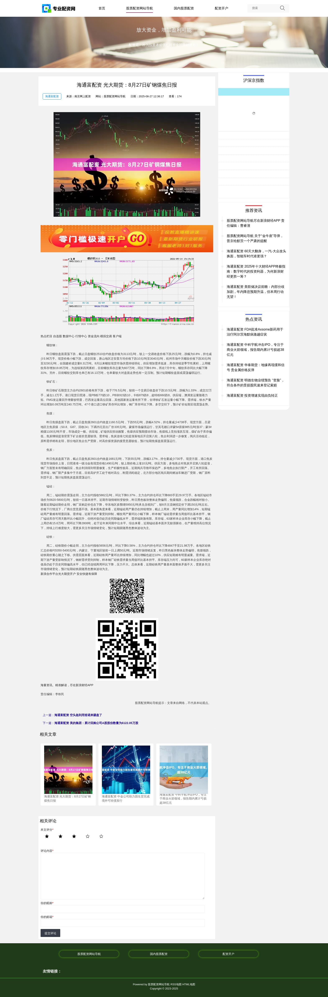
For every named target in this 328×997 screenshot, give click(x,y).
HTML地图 (188, 984)
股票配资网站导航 (139, 8)
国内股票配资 (184, 8)
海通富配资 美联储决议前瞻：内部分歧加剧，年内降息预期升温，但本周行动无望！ (255, 292)
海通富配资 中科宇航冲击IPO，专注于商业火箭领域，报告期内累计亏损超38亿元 (255, 349)
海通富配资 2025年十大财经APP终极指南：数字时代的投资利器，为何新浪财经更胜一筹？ (256, 271)
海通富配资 (52, 96)
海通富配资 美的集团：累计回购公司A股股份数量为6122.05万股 (96, 723)
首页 (102, 8)
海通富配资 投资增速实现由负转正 (252, 395)
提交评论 (50, 933)
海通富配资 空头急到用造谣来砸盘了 (78, 715)
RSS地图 (176, 984)
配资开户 (221, 8)
